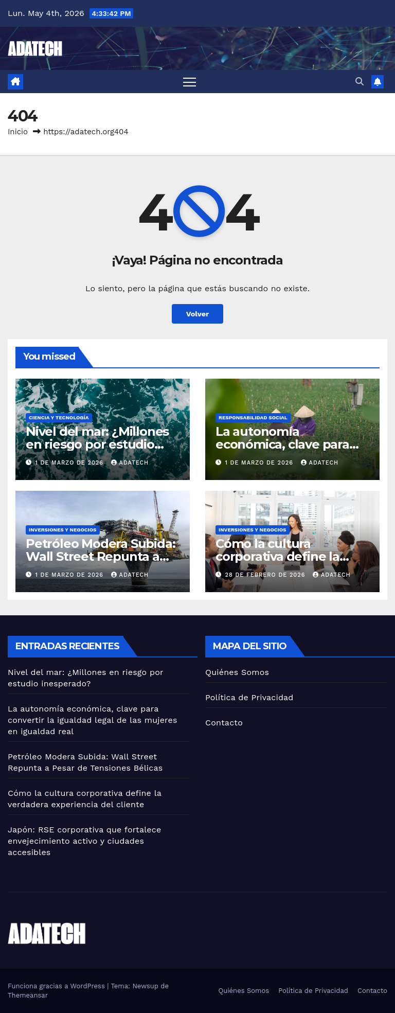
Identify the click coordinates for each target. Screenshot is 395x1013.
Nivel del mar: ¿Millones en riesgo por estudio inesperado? (97, 444)
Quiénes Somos (237, 672)
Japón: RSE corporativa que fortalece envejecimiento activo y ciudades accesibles (84, 841)
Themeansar (28, 995)
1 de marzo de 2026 (70, 462)
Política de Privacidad (249, 697)
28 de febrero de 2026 (266, 575)
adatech (130, 462)
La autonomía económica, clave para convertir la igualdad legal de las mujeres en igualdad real (92, 720)
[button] (359, 81)
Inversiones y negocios (63, 529)
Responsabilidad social (253, 417)
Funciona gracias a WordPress (57, 986)
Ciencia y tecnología (59, 417)
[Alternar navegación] (189, 82)
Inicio (18, 131)
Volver (197, 314)
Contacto (224, 722)
